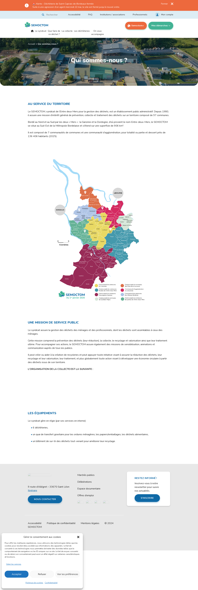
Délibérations (84, 521)
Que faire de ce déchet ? (54, 33)
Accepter (17, 574)
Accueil (32, 33)
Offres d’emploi (85, 535)
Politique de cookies (34, 583)
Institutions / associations (112, 14)
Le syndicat (40, 31)
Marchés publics (86, 514)
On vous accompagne (97, 33)
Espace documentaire (88, 528)
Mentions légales (90, 563)
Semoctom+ (137, 25)
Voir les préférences (67, 574)
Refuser (42, 574)
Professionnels (140, 14)
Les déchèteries (82, 31)
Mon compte (167, 14)
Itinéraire (32, 530)
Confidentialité (51, 583)
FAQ (90, 14)
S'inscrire (147, 537)
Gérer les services (13, 564)
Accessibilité (74, 14)
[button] (78, 537)
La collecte (67, 31)
